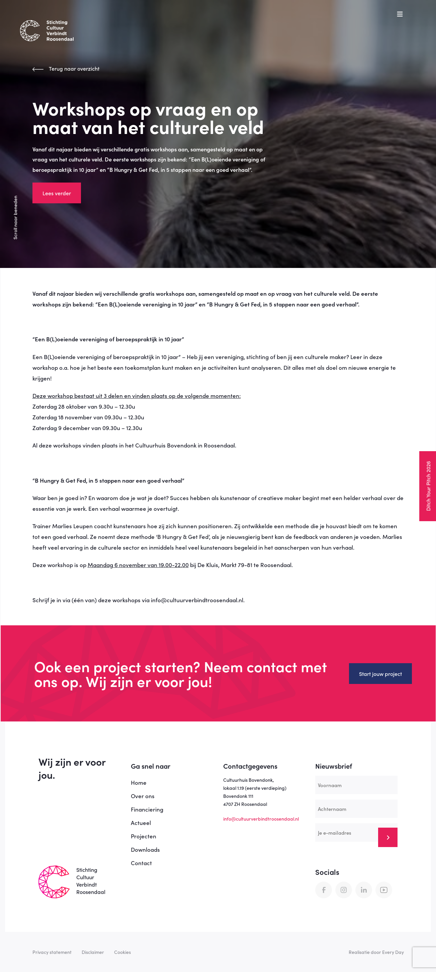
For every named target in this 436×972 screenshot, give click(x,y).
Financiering (147, 809)
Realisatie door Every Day (376, 952)
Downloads (145, 849)
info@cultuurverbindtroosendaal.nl (261, 818)
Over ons (142, 796)
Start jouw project (380, 673)
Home (139, 782)
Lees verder (56, 193)
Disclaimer (93, 952)
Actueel (141, 823)
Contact (141, 863)
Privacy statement (52, 952)
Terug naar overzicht (65, 68)
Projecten (143, 836)
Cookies (122, 952)
